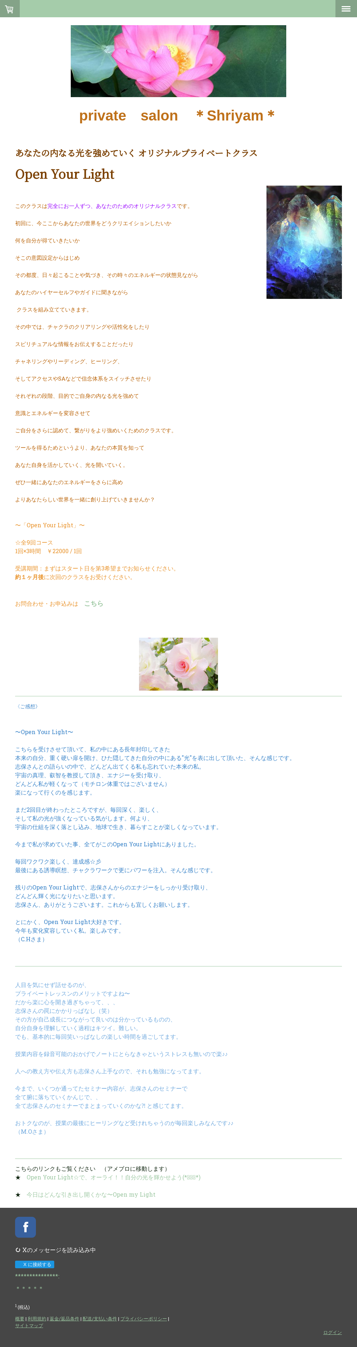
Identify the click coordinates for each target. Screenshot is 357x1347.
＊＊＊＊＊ (29, 1288)
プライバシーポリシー (143, 1318)
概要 (19, 1318)
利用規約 (37, 1318)
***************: (37, 1276)
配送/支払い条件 (100, 1318)
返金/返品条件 (64, 1318)
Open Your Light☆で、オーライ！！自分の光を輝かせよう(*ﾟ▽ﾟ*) (113, 1177)
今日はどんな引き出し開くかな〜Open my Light (91, 1194)
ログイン (332, 1332)
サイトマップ (29, 1325)
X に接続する (34, 1264)
